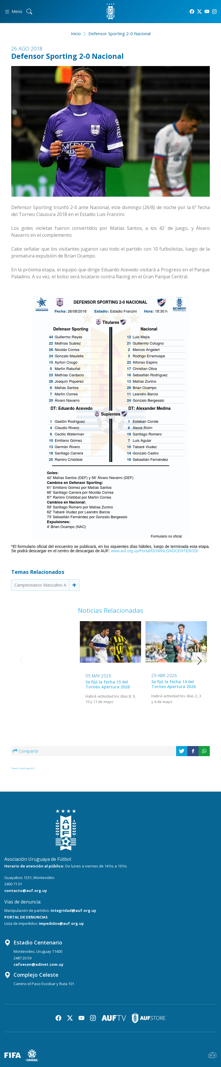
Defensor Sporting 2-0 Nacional (119, 33)
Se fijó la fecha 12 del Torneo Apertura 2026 (173, 684)
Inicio (76, 33)
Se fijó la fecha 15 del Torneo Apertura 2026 (42, 684)
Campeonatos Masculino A (40, 585)
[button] (199, 660)
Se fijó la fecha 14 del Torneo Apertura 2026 (107, 684)
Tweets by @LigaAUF (23, 768)
